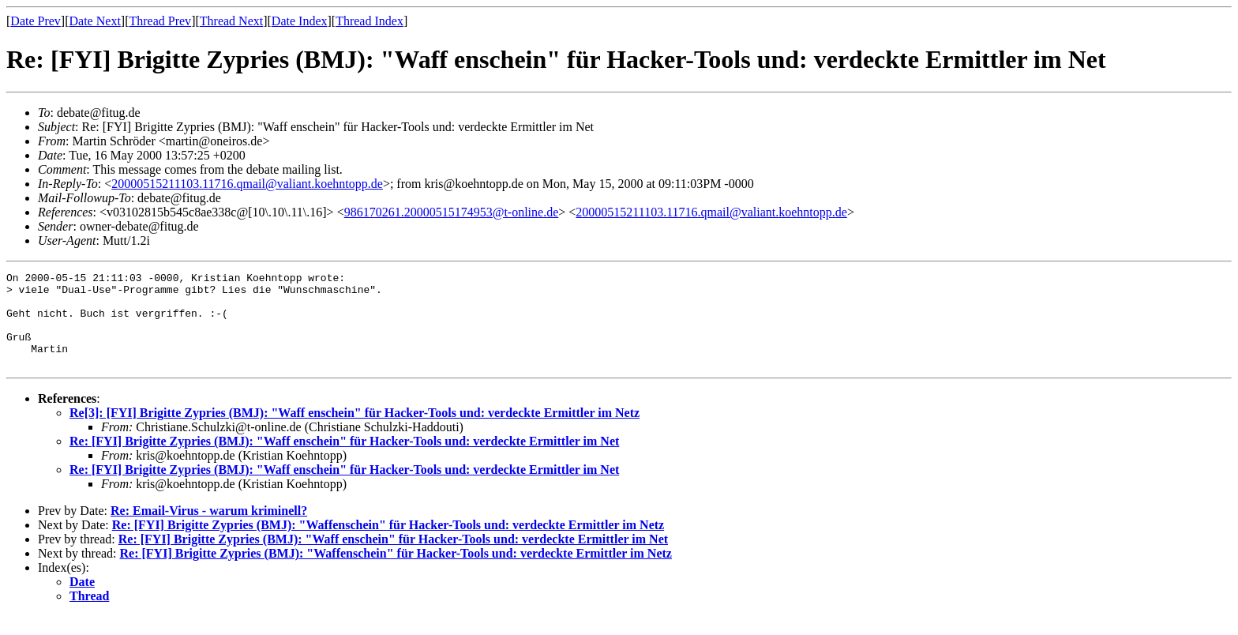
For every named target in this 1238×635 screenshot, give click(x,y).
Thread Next (231, 21)
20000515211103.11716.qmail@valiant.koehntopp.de (247, 183)
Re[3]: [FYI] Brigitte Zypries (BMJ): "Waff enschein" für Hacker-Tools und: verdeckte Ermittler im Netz (354, 431)
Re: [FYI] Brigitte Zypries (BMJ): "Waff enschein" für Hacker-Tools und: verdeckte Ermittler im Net (344, 460)
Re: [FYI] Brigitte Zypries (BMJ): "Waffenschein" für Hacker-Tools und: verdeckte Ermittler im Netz (388, 543)
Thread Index (369, 21)
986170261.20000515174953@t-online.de (451, 212)
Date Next (95, 21)
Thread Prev (160, 21)
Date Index (300, 21)
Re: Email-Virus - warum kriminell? (209, 529)
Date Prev (35, 21)
